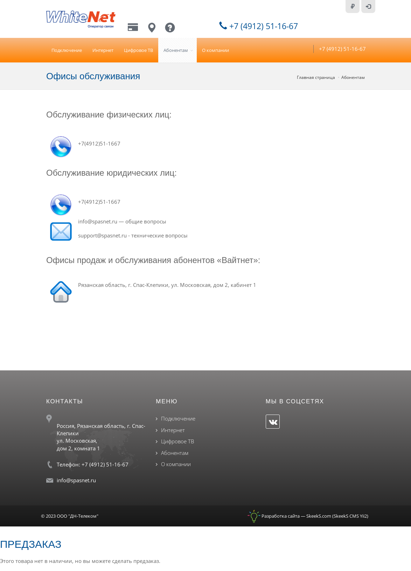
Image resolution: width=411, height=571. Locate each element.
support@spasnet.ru (102, 235)
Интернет (102, 50)
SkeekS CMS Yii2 (350, 516)
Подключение (66, 50)
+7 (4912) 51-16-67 (258, 26)
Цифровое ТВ (138, 50)
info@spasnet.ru (97, 221)
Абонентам (175, 50)
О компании (215, 50)
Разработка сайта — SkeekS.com (289, 516)
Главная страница (316, 77)
